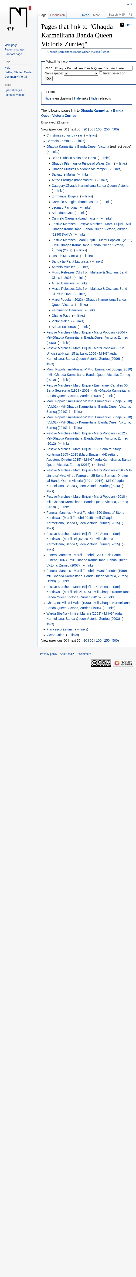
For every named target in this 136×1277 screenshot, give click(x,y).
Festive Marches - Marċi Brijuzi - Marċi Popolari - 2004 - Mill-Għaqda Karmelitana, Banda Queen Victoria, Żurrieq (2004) (87, 337)
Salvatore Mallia (63, 174)
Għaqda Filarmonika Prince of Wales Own (82, 163)
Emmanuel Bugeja (65, 196)
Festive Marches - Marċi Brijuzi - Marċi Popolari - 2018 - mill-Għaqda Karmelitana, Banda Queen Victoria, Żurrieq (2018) (87, 502)
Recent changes (14, 49)
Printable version (14, 95)
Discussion (57, 15)
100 (99, 129)
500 (115, 129)
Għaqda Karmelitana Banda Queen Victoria (77, 146)
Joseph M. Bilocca (65, 256)
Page (42, 15)
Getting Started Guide (17, 72)
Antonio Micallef (63, 267)
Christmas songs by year (64, 135)
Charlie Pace (61, 315)
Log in (129, 4)
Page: (49, 68)
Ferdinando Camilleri (67, 310)
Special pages (13, 90)
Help (129, 25)
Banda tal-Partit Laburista (70, 261)
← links (90, 135)
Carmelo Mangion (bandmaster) (75, 202)
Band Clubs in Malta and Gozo (74, 158)
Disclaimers (84, 654)
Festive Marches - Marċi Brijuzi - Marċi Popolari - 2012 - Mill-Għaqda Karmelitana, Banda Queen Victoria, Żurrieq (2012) (87, 438)
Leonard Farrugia (64, 207)
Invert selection (114, 73)
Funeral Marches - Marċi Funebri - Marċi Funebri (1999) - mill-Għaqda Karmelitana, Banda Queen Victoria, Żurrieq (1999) (87, 576)
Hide (48, 98)
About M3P (67, 654)
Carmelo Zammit (58, 141)
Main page (10, 45)
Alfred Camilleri (63, 283)
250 (106, 129)
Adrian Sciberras (64, 327)
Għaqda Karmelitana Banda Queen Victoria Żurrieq (78, 51)
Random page (13, 54)
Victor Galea (61, 321)
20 (85, 129)
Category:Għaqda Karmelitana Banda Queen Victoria (90, 185)
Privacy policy (48, 654)
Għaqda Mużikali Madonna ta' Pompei (79, 169)
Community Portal (15, 76)
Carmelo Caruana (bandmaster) (75, 218)
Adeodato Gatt (62, 213)
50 (92, 129)
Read (81, 15)
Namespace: (54, 73)
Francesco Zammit (59, 629)
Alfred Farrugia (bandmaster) (73, 180)
